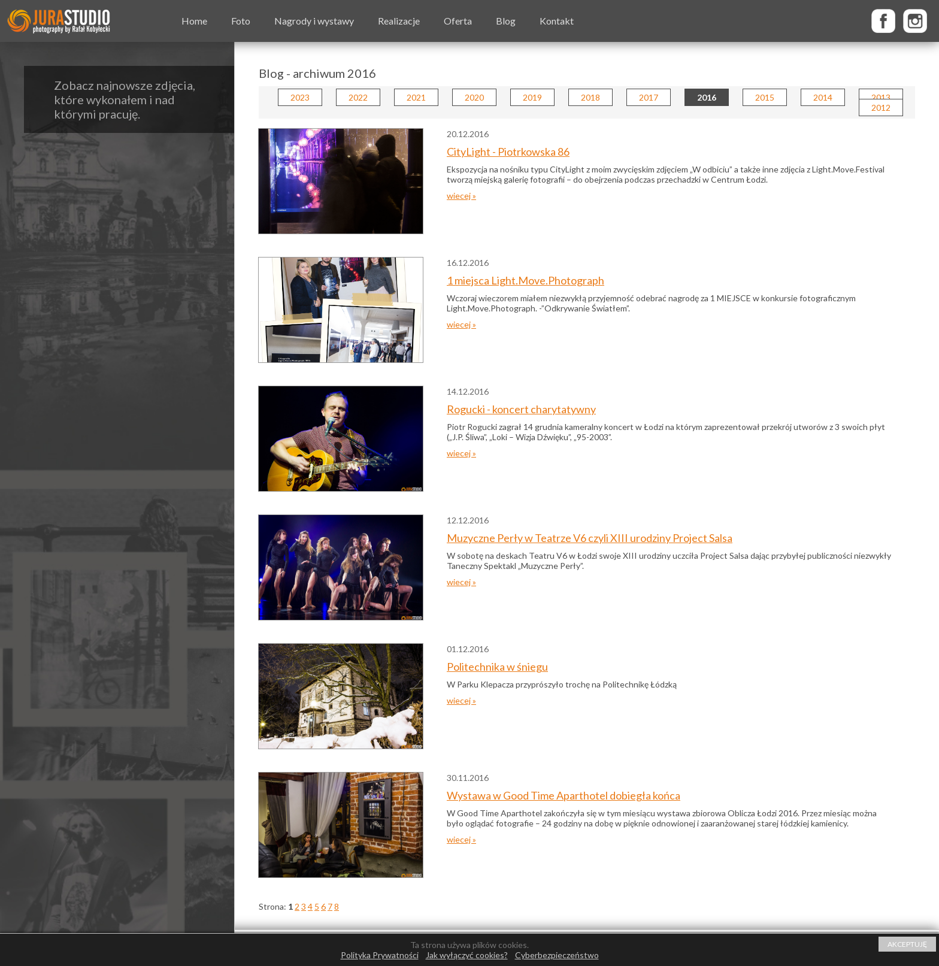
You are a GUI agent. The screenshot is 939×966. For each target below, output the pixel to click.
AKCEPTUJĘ (907, 944)
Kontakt (557, 20)
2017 (648, 97)
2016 (706, 97)
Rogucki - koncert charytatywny (521, 409)
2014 (822, 97)
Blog (506, 20)
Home (194, 20)
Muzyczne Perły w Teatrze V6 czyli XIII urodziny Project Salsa (589, 537)
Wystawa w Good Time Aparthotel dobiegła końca (563, 795)
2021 (416, 97)
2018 (590, 97)
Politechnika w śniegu (497, 666)
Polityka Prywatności (380, 955)
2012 (880, 107)
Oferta (458, 20)
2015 (764, 97)
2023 (300, 97)
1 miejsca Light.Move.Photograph (525, 280)
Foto (240, 20)
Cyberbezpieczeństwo (557, 955)
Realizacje (399, 20)
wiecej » (461, 195)
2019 (532, 97)
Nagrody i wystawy (314, 20)
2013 (880, 97)
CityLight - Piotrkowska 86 (508, 151)
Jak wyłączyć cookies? (467, 955)
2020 (474, 97)
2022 (358, 97)
